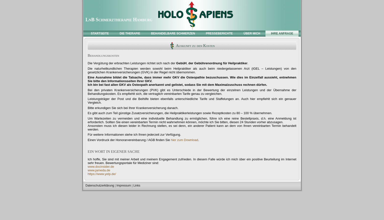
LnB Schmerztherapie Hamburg (118, 19)
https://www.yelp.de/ (102, 174)
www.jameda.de (99, 170)
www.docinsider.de (101, 166)
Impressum (124, 185)
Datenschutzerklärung (99, 185)
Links (136, 185)
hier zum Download (184, 140)
